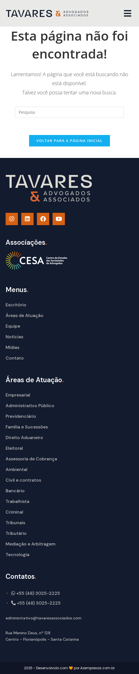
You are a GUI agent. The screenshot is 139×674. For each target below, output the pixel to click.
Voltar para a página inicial (69, 140)
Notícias (14, 337)
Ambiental (16, 469)
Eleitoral (14, 448)
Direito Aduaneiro (24, 437)
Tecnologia (17, 555)
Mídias (12, 347)
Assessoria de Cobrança (31, 459)
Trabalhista (17, 501)
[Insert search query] (69, 112)
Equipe (13, 326)
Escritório (16, 305)
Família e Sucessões (27, 427)
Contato (15, 358)
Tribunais (15, 523)
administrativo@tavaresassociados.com (43, 618)
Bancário (15, 491)
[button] (127, 13)
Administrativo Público (30, 406)
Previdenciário (21, 416)
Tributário (16, 533)
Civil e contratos (23, 480)
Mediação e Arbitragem (30, 544)
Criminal (14, 512)
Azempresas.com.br (97, 668)
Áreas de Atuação (24, 315)
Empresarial (18, 395)
